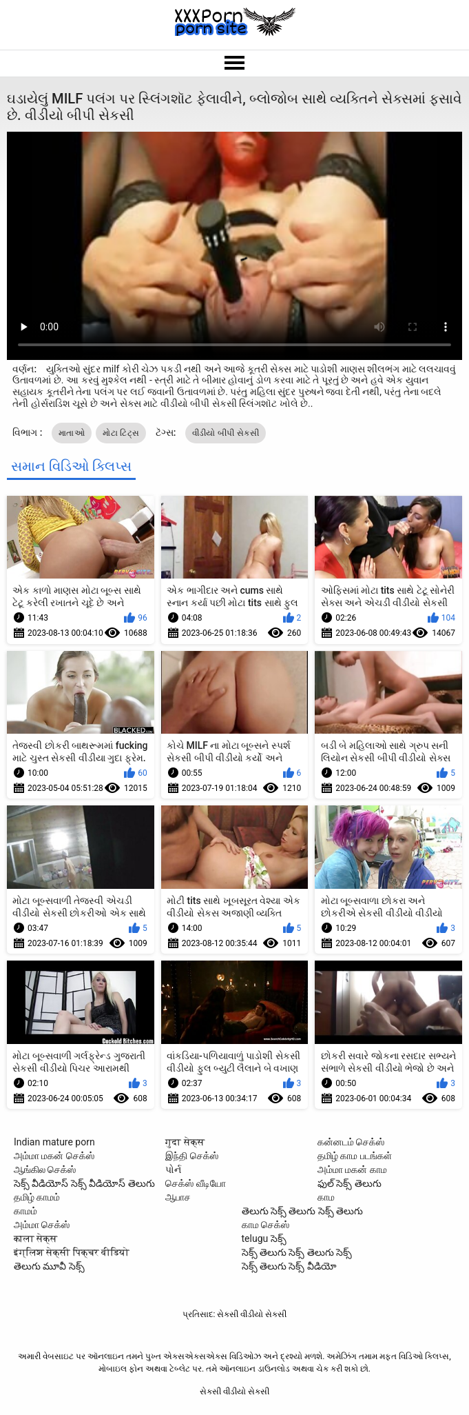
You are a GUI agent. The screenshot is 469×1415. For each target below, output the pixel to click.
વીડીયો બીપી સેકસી (225, 433)
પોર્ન (173, 1169)
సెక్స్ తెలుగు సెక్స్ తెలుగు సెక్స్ (297, 1252)
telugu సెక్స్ (264, 1238)
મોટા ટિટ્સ (121, 433)
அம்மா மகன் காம (352, 1169)
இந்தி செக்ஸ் (191, 1155)
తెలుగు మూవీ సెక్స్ (49, 1266)
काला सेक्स (35, 1238)
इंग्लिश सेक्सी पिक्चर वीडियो (71, 1252)
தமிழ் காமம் (37, 1197)
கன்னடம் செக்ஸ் (350, 1141)
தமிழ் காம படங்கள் (354, 1155)
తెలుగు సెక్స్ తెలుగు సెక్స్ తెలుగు (303, 1210)
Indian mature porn (54, 1141)
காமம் (25, 1210)
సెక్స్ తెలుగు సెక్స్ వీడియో (289, 1266)
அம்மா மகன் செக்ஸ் (54, 1155)
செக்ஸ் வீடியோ (195, 1183)
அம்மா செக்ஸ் (42, 1224)
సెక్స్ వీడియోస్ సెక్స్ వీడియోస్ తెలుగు (84, 1183)
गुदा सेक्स (184, 1141)
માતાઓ (72, 433)
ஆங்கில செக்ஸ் (45, 1169)
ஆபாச (178, 1197)
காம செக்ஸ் (265, 1224)
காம (326, 1197)
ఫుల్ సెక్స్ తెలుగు (349, 1183)
